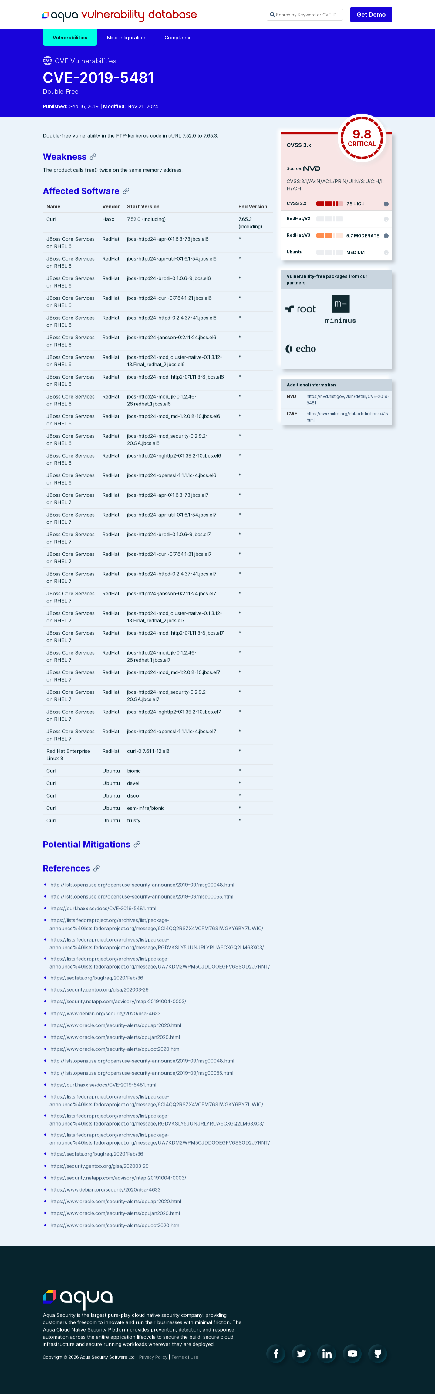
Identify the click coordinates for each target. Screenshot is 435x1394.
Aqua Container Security (78, 1306)
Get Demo (371, 14)
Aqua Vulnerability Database (119, 16)
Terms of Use (184, 1363)
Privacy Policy (153, 1363)
